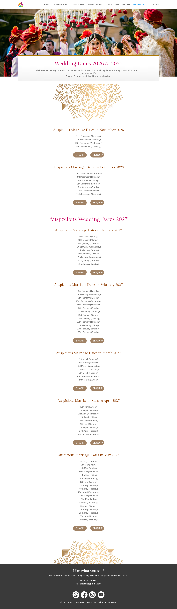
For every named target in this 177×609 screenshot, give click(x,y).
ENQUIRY (98, 155)
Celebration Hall (61, 5)
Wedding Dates (140, 5)
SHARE (80, 155)
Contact (155, 5)
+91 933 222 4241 (88, 580)
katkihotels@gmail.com (88, 583)
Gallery (126, 5)
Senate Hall (78, 5)
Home (46, 5)
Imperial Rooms (95, 5)
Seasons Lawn (112, 5)
